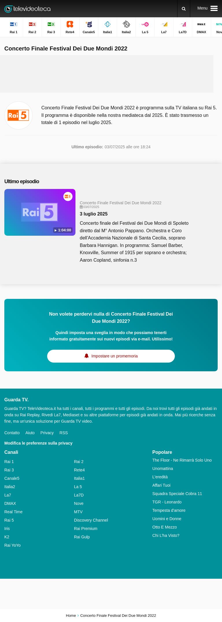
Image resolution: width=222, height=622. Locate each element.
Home (71, 615)
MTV (78, 511)
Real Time (13, 511)
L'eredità (160, 477)
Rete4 (79, 470)
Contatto (12, 432)
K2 (6, 537)
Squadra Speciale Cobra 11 (177, 493)
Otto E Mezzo (164, 527)
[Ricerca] (183, 8)
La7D (79, 495)
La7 (7, 495)
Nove (79, 503)
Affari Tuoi (161, 485)
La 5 (78, 486)
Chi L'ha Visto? (165, 535)
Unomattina (162, 468)
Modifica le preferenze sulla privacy (38, 443)
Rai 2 (79, 461)
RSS (64, 432)
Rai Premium (85, 528)
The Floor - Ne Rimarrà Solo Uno (182, 460)
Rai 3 (9, 470)
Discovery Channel (91, 520)
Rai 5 (9, 520)
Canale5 (11, 478)
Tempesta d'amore (169, 510)
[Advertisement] (111, 74)
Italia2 (9, 486)
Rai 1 (9, 461)
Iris (7, 528)
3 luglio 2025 (94, 213)
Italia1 (79, 478)
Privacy (47, 432)
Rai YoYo (12, 545)
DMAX (10, 503)
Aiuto (30, 432)
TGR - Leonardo (167, 502)
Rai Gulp (82, 537)
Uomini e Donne (166, 518)
